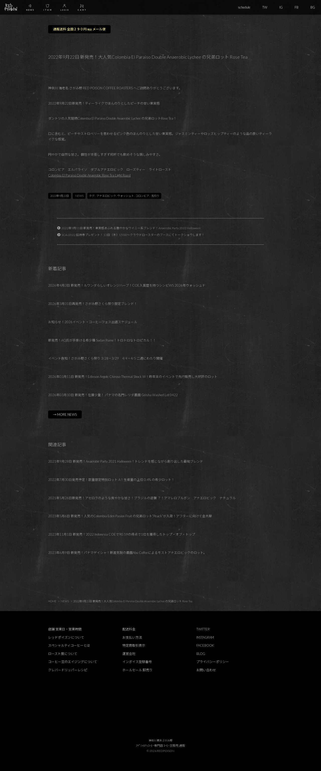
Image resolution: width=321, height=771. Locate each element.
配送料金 (128, 629)
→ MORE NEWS (65, 414)
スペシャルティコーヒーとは (69, 645)
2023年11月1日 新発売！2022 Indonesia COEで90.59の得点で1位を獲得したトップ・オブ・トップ (121, 534)
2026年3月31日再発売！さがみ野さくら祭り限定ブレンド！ (92, 304)
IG (281, 7)
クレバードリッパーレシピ (67, 670)
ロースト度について (62, 654)
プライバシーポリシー (212, 662)
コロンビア (142, 195)
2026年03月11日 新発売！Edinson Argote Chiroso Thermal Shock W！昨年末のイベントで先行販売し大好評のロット (132, 377)
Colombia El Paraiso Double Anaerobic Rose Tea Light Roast (89, 175)
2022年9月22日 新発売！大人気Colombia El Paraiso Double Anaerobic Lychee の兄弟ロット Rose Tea (132, 601)
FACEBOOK (205, 645)
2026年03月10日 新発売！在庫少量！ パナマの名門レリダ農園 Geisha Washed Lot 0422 (113, 395)
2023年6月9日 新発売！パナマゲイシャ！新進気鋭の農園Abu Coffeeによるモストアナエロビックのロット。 (127, 553)
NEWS (79, 195)
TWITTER (203, 629)
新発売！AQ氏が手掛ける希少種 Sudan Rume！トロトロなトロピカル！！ (102, 340)
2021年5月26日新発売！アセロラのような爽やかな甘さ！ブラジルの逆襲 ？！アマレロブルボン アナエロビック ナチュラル (142, 498)
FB (296, 7)
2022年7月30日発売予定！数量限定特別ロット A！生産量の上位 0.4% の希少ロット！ (111, 480)
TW (264, 7)
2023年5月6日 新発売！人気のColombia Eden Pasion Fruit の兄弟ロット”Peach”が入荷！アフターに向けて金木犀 (130, 516)
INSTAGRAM (205, 637)
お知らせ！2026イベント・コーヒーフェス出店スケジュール (92, 322)
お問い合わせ (206, 670)
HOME (52, 601)
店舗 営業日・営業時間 (65, 629)
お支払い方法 (132, 637)
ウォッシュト (125, 195)
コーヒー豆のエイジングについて (72, 662)
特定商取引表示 (133, 645)
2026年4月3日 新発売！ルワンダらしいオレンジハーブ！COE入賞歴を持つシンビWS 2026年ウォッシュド (126, 285)
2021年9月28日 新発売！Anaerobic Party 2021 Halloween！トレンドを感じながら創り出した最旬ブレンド (125, 461)
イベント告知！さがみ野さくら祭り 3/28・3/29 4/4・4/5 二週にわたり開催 (105, 358)
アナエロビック (106, 195)
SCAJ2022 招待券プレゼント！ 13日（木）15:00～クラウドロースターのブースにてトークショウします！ (133, 234)
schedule (244, 7)
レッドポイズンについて (66, 637)
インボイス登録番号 (137, 662)
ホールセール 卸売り (137, 670)
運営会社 (128, 654)
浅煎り (155, 195)
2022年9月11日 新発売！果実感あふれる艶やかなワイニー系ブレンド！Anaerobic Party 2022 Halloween (131, 228)
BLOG (200, 654)
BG (312, 7)
